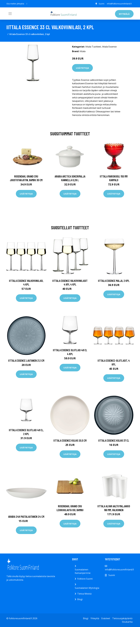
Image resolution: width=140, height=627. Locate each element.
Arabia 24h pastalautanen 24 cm (26, 516)
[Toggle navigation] (10, 13)
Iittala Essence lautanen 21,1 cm (26, 360)
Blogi (80, 599)
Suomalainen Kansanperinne (83, 571)
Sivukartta (127, 621)
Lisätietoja (82, 68)
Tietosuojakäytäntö (122, 618)
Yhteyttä (95, 618)
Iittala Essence (109, 46)
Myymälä (124, 13)
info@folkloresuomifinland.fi (119, 3)
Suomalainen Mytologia (87, 587)
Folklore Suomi (85, 578)
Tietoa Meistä (84, 593)
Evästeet (105, 618)
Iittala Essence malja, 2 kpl (113, 280)
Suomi (101, 3)
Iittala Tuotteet (93, 46)
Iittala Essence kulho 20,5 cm (70, 440)
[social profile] (26, 3)
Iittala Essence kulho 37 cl (113, 440)
